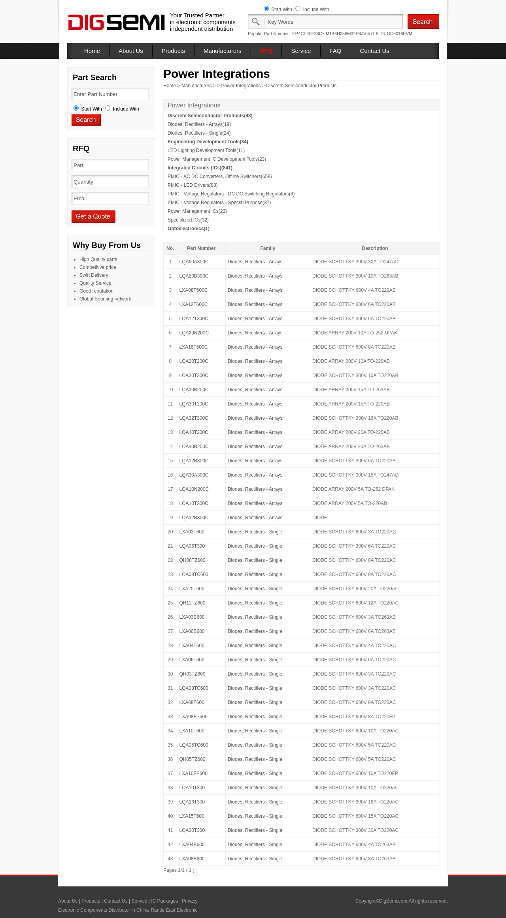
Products (173, 50)
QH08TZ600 (192, 560)
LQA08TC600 (193, 574)
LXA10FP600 (193, 773)
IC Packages (164, 901)
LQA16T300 (192, 802)
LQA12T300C (193, 318)
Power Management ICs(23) (197, 211)
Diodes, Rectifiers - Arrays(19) (199, 124)
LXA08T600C (193, 290)
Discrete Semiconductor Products (301, 85)
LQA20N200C (194, 333)
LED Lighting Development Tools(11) (206, 150)
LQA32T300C (193, 418)
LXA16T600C (193, 347)
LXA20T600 (191, 588)
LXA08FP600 (193, 716)
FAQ (336, 50)
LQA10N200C (194, 489)
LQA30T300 (192, 830)
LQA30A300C (193, 475)
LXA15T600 (191, 816)
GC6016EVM (399, 33)
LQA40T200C (193, 432)
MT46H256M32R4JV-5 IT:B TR (355, 33)
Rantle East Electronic (174, 910)
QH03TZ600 (192, 674)
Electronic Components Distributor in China (103, 910)
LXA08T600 (191, 702)
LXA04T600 (191, 645)
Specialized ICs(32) (188, 220)
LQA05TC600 (193, 745)
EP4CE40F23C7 (309, 33)
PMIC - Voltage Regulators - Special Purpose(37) (219, 202)
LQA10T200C (193, 503)
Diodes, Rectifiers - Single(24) (199, 133)
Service (301, 50)
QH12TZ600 (192, 603)
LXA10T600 (191, 731)
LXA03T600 (191, 532)
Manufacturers (223, 50)
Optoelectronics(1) (189, 228)
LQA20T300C (193, 375)
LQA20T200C (193, 361)
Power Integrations (241, 85)
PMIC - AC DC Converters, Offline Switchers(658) (220, 176)
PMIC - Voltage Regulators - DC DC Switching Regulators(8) (231, 194)
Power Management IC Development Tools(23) (217, 159)
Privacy (189, 901)
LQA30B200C (193, 389)
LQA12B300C (193, 461)
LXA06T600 (191, 660)
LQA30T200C (193, 404)
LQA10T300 (192, 787)
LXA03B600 (191, 617)
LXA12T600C (193, 304)
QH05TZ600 (192, 759)
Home (92, 50)
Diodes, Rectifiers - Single (255, 532)
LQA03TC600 (193, 688)
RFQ (266, 50)
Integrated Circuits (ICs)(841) (200, 168)
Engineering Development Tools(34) (208, 142)
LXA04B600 (191, 844)
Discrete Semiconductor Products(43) (210, 115)
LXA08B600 (191, 859)
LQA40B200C (193, 446)
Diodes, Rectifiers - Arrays (255, 262)
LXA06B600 (191, 631)
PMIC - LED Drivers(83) (193, 185)
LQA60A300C (193, 262)
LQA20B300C (193, 276)
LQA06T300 (192, 546)
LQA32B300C (193, 517)
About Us (131, 50)
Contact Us (374, 50)
